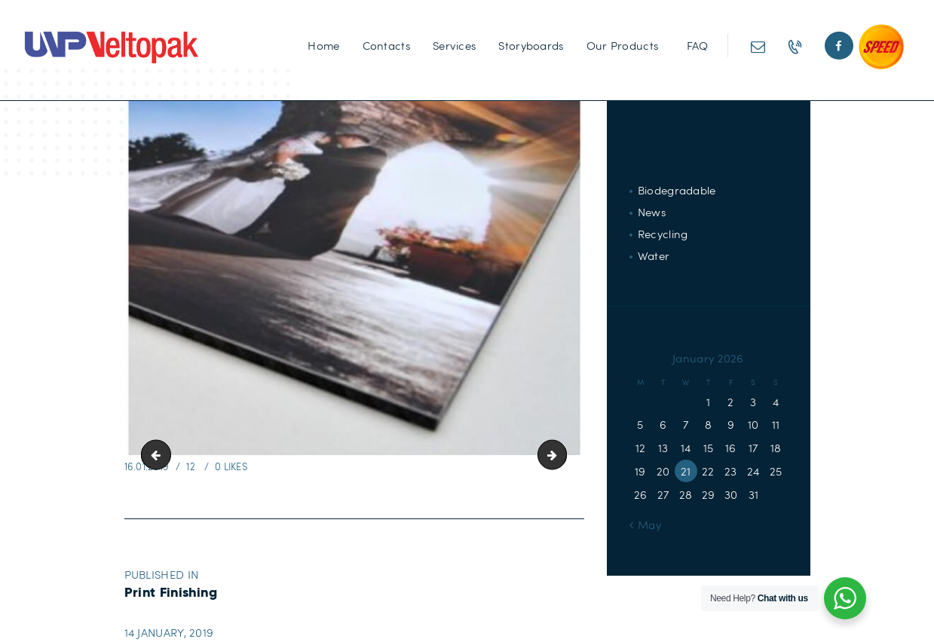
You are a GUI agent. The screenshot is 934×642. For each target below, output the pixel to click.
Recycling (663, 233)
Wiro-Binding (561, 455)
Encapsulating (159, 455)
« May (645, 524)
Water (654, 255)
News (652, 211)
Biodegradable (677, 189)
